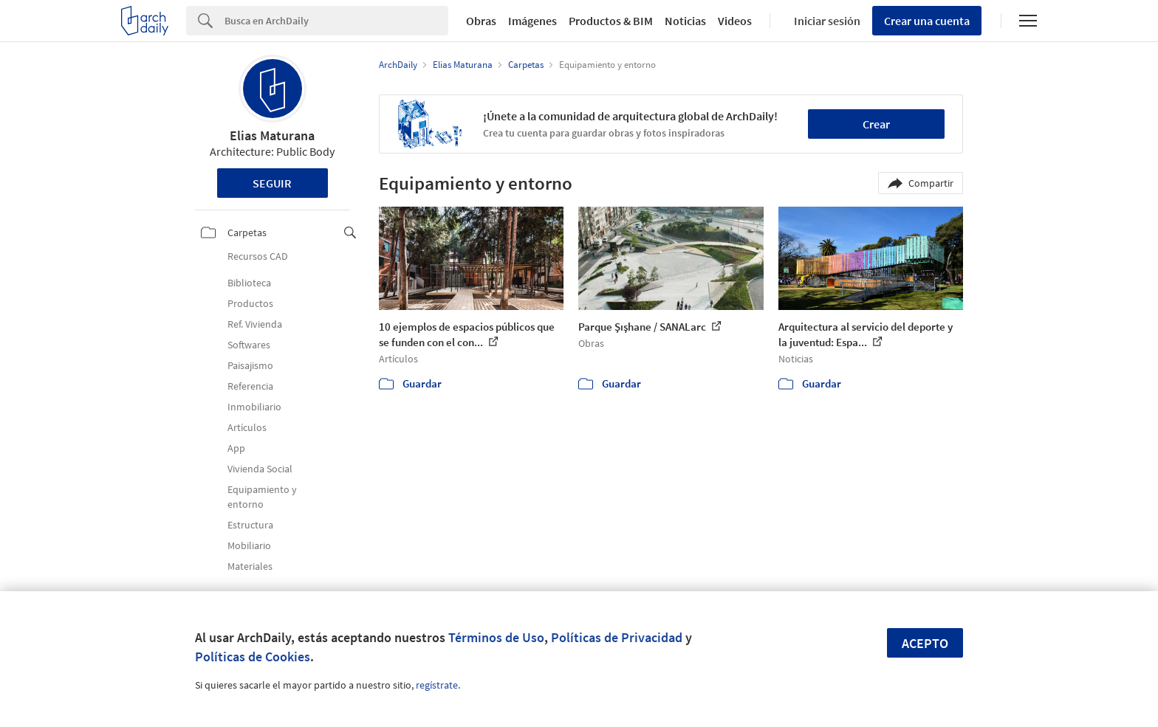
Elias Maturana (272, 135)
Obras (481, 21)
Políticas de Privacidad (616, 637)
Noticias (685, 21)
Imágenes (532, 21)
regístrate (437, 685)
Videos (735, 21)
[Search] (336, 20)
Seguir (272, 183)
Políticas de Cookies (252, 656)
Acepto (925, 643)
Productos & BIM (611, 21)
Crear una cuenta (927, 20)
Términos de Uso (496, 637)
